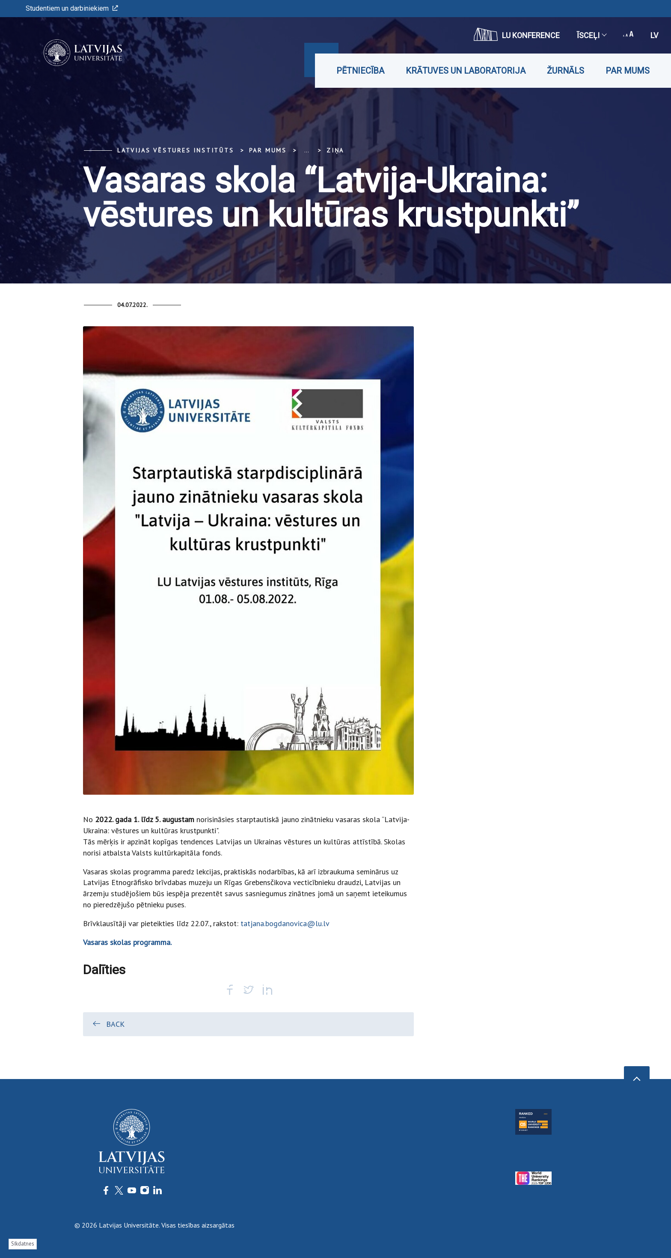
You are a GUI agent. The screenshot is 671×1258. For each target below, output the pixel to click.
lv (654, 35)
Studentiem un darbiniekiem (72, 8)
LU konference (517, 34)
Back (108, 1024)
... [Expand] (306, 150)
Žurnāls (565, 71)
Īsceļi (591, 35)
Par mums (628, 71)
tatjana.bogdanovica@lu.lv (284, 923)
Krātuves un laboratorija (466, 71)
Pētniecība (360, 71)
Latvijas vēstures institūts (175, 150)
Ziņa (335, 150)
